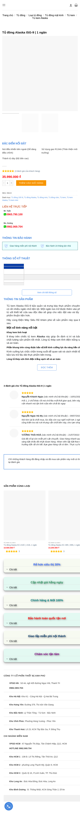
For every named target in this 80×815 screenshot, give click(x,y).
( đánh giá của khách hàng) (27, 171)
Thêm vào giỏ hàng (31, 183)
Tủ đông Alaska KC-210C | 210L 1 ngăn (20, 545)
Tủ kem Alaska (40, 18)
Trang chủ (7, 15)
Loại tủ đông (35, 15)
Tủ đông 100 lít (17, 197)
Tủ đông (20, 15)
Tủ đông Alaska (30, 197)
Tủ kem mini (13, 200)
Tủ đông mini (42, 197)
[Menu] (4, 5)
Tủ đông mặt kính (54, 15)
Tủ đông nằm (53, 197)
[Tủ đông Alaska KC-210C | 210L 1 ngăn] (24, 515)
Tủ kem (71, 15)
